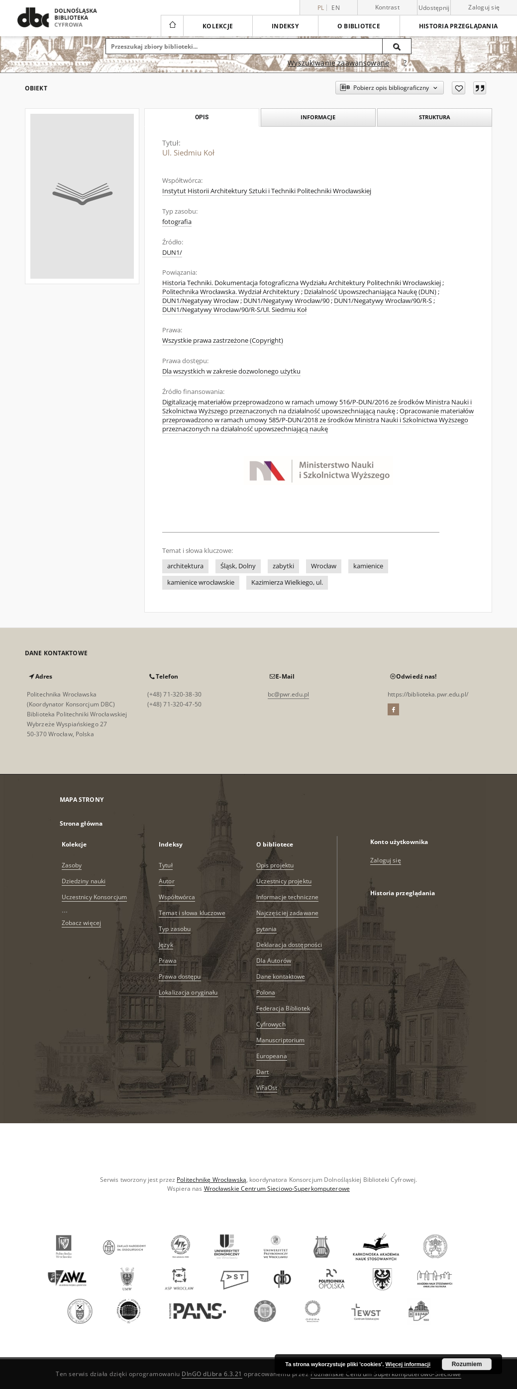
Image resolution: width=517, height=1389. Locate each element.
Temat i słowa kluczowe (192, 913)
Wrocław (323, 566)
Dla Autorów (273, 960)
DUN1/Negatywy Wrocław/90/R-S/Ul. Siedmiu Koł (234, 310)
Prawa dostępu (180, 976)
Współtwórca (177, 897)
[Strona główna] (172, 26)
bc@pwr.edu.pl (289, 694)
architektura (185, 566)
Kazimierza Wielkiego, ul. (287, 582)
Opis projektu (275, 865)
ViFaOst (267, 1087)
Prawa (168, 960)
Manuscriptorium (280, 1040)
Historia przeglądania (458, 26)
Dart (262, 1072)
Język (166, 944)
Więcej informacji (408, 1364)
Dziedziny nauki (84, 881)
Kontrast (387, 7)
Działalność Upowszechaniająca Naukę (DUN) (370, 292)
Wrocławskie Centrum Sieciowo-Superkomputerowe (277, 1188)
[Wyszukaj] (397, 46)
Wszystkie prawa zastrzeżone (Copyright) (222, 340)
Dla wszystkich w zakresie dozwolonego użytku (231, 371)
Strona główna (81, 823)
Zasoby (72, 865)
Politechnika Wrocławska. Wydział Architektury (231, 292)
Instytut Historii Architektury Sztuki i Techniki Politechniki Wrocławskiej (266, 191)
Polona (266, 992)
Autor (167, 881)
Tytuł (166, 865)
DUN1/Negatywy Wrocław (200, 301)
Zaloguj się (484, 7)
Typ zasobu (175, 929)
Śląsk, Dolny (238, 566)
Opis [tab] (201, 117)
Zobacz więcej (82, 923)
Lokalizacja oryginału (188, 992)
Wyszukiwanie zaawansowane (338, 63)
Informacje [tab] (318, 117)
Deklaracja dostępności (289, 944)
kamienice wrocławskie (200, 582)
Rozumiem (467, 1364)
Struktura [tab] (434, 117)
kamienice (368, 566)
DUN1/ (172, 252)
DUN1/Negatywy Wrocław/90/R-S (383, 301)
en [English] (335, 7)
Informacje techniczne (287, 897)
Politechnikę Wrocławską (211, 1179)
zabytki (283, 566)
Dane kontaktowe (281, 976)
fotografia (177, 222)
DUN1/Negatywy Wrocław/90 (286, 301)
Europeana (271, 1056)
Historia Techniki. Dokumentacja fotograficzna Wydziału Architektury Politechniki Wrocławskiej (301, 283)
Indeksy (285, 26)
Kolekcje (218, 26)
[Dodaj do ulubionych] (458, 87)
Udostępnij (434, 8)
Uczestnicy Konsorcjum (94, 897)
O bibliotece (358, 26)
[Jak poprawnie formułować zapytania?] (405, 63)
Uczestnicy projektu (283, 881)
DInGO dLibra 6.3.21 (212, 1374)
